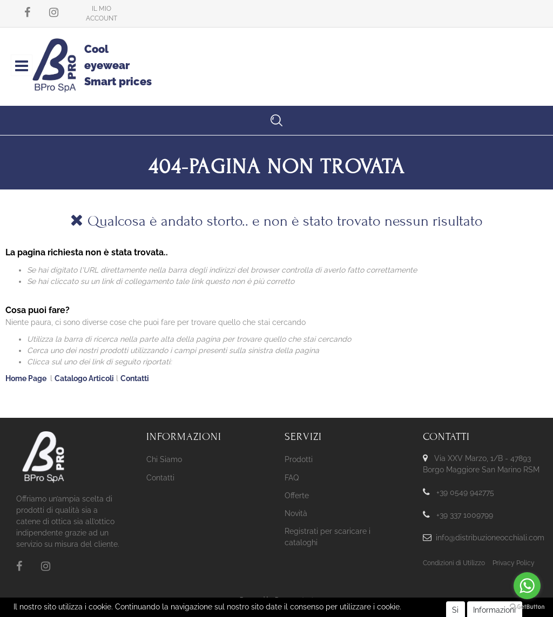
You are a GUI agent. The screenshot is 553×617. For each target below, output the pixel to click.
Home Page (26, 378)
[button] (102, 13)
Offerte (297, 495)
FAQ (292, 477)
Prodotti (299, 459)
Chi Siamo (164, 459)
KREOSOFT (295, 609)
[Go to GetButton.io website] (527, 606)
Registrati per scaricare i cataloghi (327, 537)
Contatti (134, 378)
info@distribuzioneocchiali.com (490, 537)
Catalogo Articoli (84, 378)
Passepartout (294, 600)
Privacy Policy (514, 563)
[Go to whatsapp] (527, 585)
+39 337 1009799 (464, 515)
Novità (296, 513)
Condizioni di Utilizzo (454, 563)
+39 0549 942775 (465, 492)
